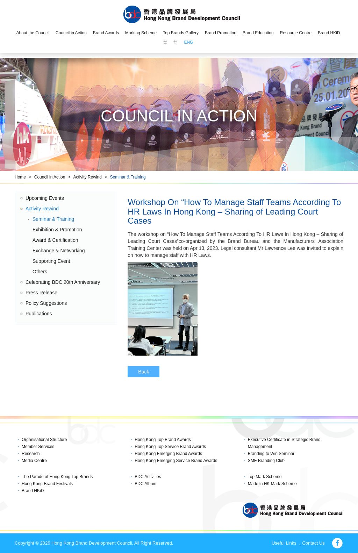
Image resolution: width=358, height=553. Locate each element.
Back (143, 371)
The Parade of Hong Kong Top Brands (57, 476)
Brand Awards (106, 32)
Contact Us (313, 543)
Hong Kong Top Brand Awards (163, 439)
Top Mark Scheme (265, 476)
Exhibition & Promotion (57, 229)
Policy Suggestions (46, 303)
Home (20, 177)
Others (40, 271)
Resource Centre (296, 32)
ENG (188, 42)
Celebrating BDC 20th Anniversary (63, 282)
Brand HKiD (329, 32)
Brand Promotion (220, 32)
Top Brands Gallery (181, 32)
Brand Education (258, 32)
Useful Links (284, 543)
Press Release (41, 292)
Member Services (38, 446)
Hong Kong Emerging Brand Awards (168, 453)
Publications (39, 313)
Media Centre (34, 460)
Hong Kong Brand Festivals (47, 483)
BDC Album (145, 483)
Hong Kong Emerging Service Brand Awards (176, 460)
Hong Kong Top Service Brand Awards (170, 446)
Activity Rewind (87, 177)
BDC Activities (148, 476)
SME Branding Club (266, 460)
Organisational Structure (44, 439)
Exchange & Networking (59, 250)
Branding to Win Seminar (271, 453)
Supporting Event (51, 261)
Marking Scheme (141, 32)
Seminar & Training (128, 177)
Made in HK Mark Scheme (272, 483)
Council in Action (71, 32)
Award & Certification (55, 240)
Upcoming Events (45, 198)
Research (31, 453)
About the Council (32, 32)
